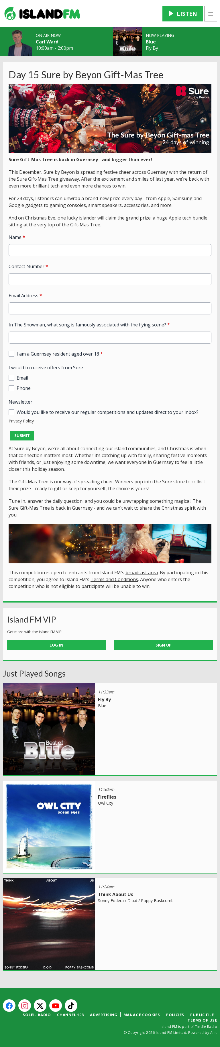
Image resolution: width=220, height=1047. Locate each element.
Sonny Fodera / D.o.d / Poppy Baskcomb (136, 900)
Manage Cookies (141, 1014)
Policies (175, 1014)
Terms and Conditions (114, 579)
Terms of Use (202, 1020)
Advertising (103, 1014)
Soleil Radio (37, 1014)
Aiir (213, 1032)
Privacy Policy (21, 421)
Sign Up (164, 645)
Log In (56, 645)
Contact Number (28, 266)
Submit (22, 435)
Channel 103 (70, 1014)
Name (17, 237)
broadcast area (141, 572)
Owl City (105, 803)
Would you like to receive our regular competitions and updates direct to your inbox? (108, 412)
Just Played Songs (34, 673)
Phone (24, 388)
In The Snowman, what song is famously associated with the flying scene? (89, 325)
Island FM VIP (31, 619)
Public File (202, 1014)
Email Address (25, 295)
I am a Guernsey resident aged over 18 (60, 354)
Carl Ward (47, 41)
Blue (151, 41)
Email (22, 378)
